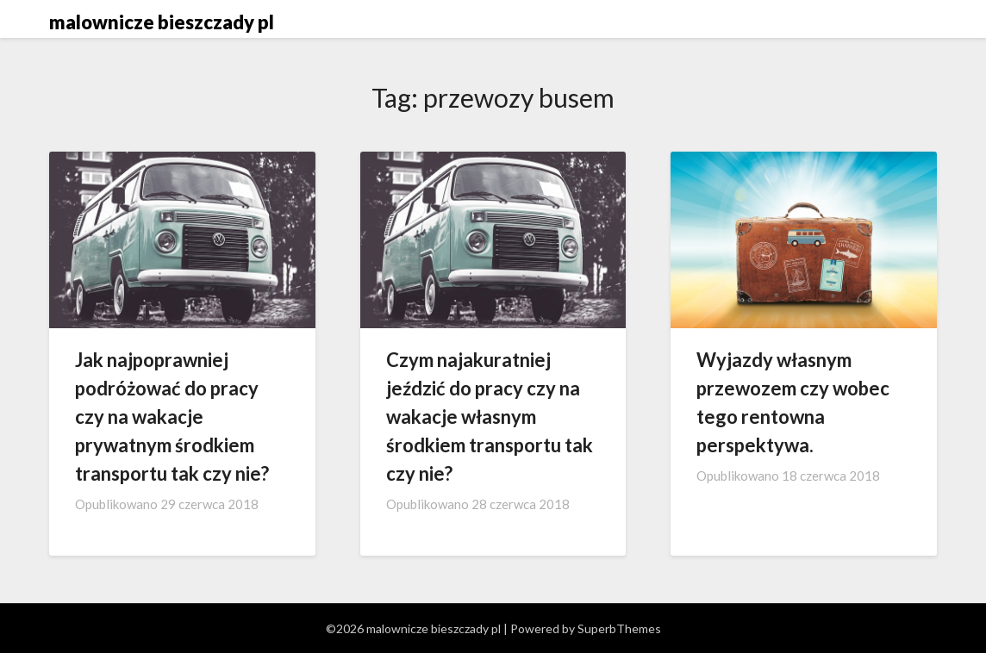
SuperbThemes (619, 628)
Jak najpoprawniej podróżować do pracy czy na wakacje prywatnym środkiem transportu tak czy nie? (172, 416)
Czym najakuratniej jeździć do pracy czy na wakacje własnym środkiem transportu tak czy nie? (489, 416)
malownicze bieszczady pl (161, 22)
